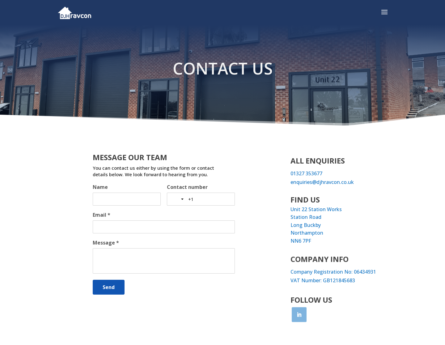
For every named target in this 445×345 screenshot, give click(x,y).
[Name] (127, 199)
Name (100, 187)
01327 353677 (306, 173)
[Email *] (164, 227)
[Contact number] (209, 199)
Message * (106, 243)
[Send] (109, 287)
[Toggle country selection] (178, 199)
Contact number (187, 187)
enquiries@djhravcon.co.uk (322, 182)
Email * (101, 215)
